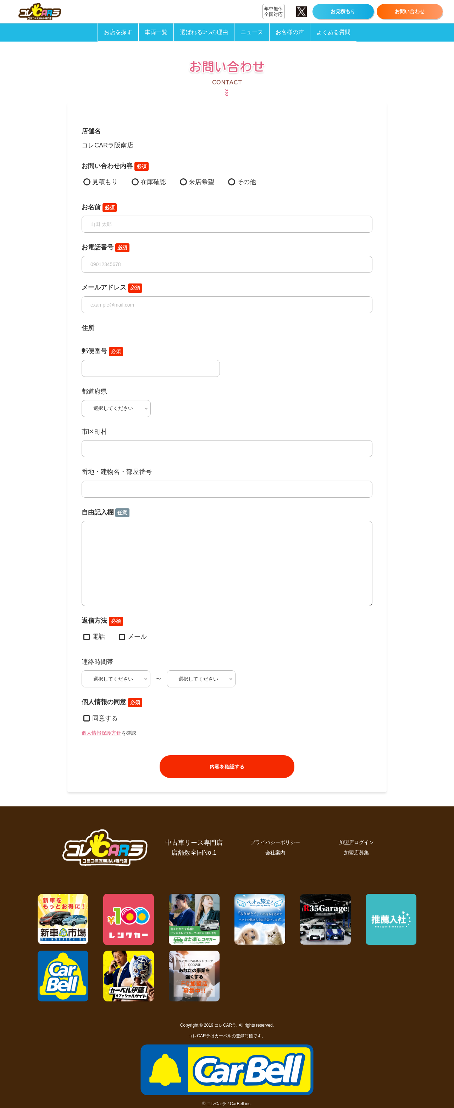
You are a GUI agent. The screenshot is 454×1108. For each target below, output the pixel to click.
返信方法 (102, 621)
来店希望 (201, 181)
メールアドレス (112, 288)
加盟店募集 (356, 852)
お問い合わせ (410, 11)
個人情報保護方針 (101, 733)
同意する (105, 718)
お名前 (99, 207)
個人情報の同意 (112, 702)
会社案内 (275, 852)
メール (137, 636)
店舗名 (91, 131)
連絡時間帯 (98, 661)
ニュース (251, 32)
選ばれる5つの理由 (204, 32)
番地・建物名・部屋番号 (117, 471)
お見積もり (343, 11)
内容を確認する (227, 766)
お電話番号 (105, 248)
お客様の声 (290, 32)
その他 (246, 181)
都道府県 (94, 391)
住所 (88, 327)
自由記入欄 (105, 513)
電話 (98, 636)
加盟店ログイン (356, 842)
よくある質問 (333, 32)
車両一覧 (156, 32)
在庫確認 (153, 181)
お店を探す (118, 32)
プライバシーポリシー (275, 842)
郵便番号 (102, 351)
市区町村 (94, 431)
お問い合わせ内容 (115, 166)
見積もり (105, 181)
